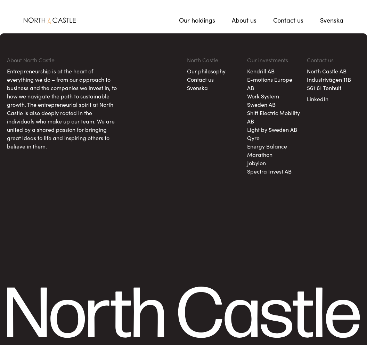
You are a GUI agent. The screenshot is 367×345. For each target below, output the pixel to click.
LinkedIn (317, 99)
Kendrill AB (261, 71)
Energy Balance (267, 146)
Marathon (259, 154)
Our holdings (197, 20)
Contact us (288, 20)
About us (244, 20)
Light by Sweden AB (272, 129)
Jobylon (256, 163)
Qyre (253, 138)
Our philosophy (206, 71)
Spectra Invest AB (269, 171)
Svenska (331, 20)
